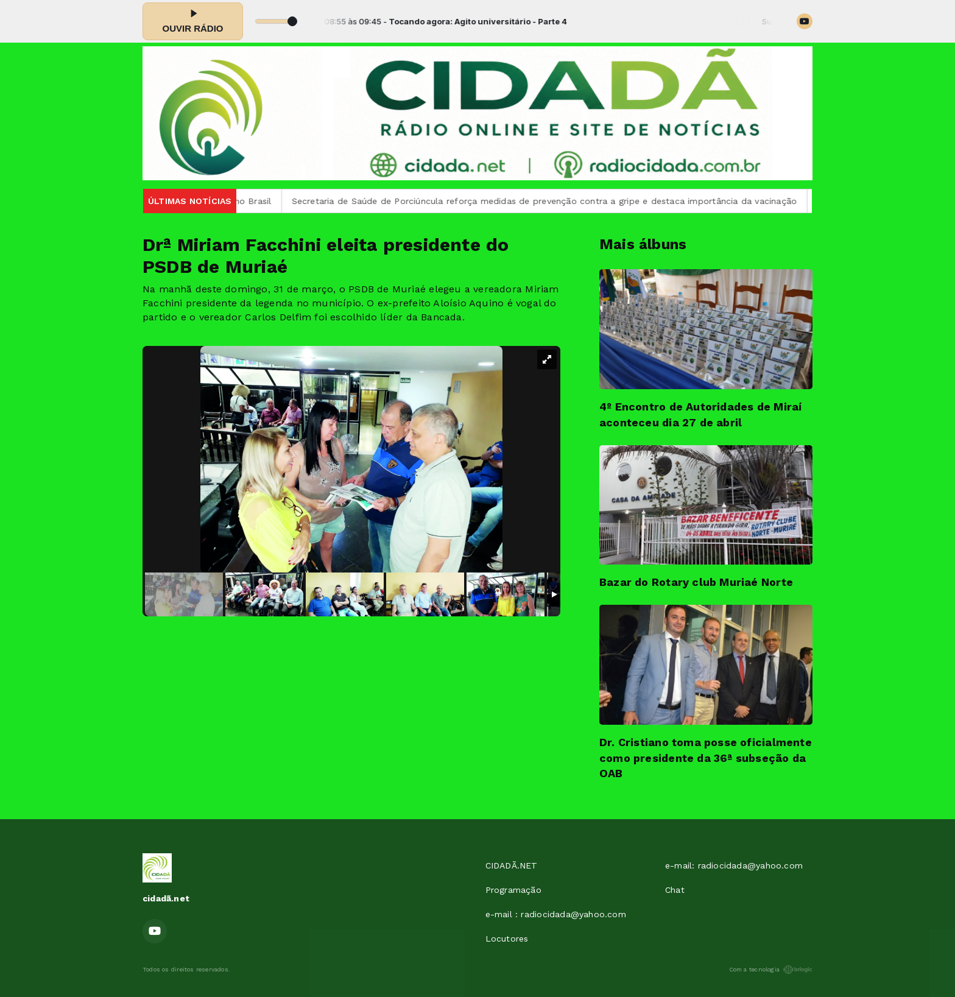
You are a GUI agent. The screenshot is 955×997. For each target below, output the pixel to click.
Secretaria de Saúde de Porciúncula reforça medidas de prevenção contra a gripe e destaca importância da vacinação (556, 201)
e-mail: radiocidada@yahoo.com (734, 865)
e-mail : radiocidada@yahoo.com (555, 914)
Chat (675, 890)
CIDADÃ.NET (511, 865)
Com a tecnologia (770, 969)
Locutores (507, 938)
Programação (513, 890)
